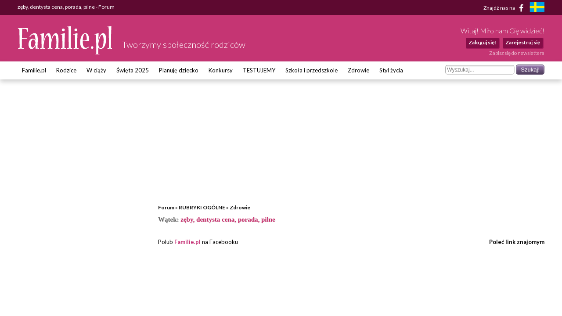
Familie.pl (34, 70)
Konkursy (221, 70)
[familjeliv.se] (537, 8)
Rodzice (66, 70)
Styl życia (391, 70)
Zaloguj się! (482, 42)
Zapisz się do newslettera (516, 53)
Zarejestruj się (522, 42)
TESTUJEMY (259, 70)
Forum (166, 207)
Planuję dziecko (178, 70)
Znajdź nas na (505, 8)
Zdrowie (358, 70)
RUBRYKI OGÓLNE (202, 207)
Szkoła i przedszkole (311, 70)
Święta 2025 (132, 70)
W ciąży (96, 70)
